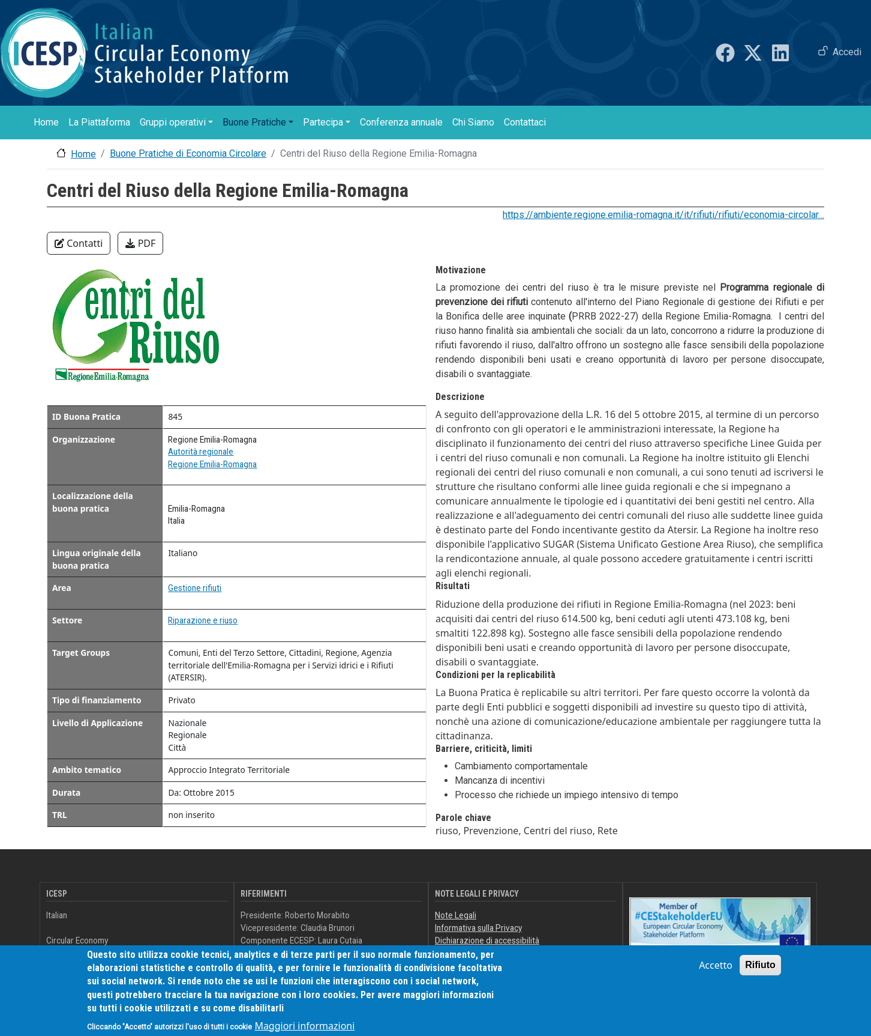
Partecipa (323, 122)
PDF (140, 243)
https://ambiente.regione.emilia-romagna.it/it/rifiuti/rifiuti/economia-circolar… (663, 214)
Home (46, 122)
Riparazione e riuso (203, 620)
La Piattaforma (99, 122)
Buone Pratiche (254, 122)
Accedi (847, 52)
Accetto (715, 972)
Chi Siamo (473, 122)
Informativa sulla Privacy (478, 928)
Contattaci (525, 122)
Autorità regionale (200, 451)
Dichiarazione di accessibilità (487, 940)
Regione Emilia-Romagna (212, 464)
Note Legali (455, 915)
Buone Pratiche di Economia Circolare (188, 153)
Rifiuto (760, 972)
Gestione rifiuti (194, 588)
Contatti (79, 243)
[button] (137, 331)
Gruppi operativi (173, 122)
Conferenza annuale (401, 122)
